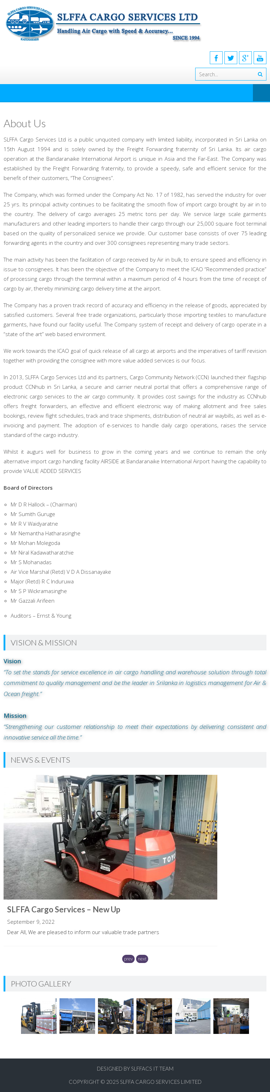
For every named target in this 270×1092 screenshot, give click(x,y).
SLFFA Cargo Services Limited (161, 1081)
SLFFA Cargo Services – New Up (63, 909)
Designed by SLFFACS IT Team (135, 1068)
